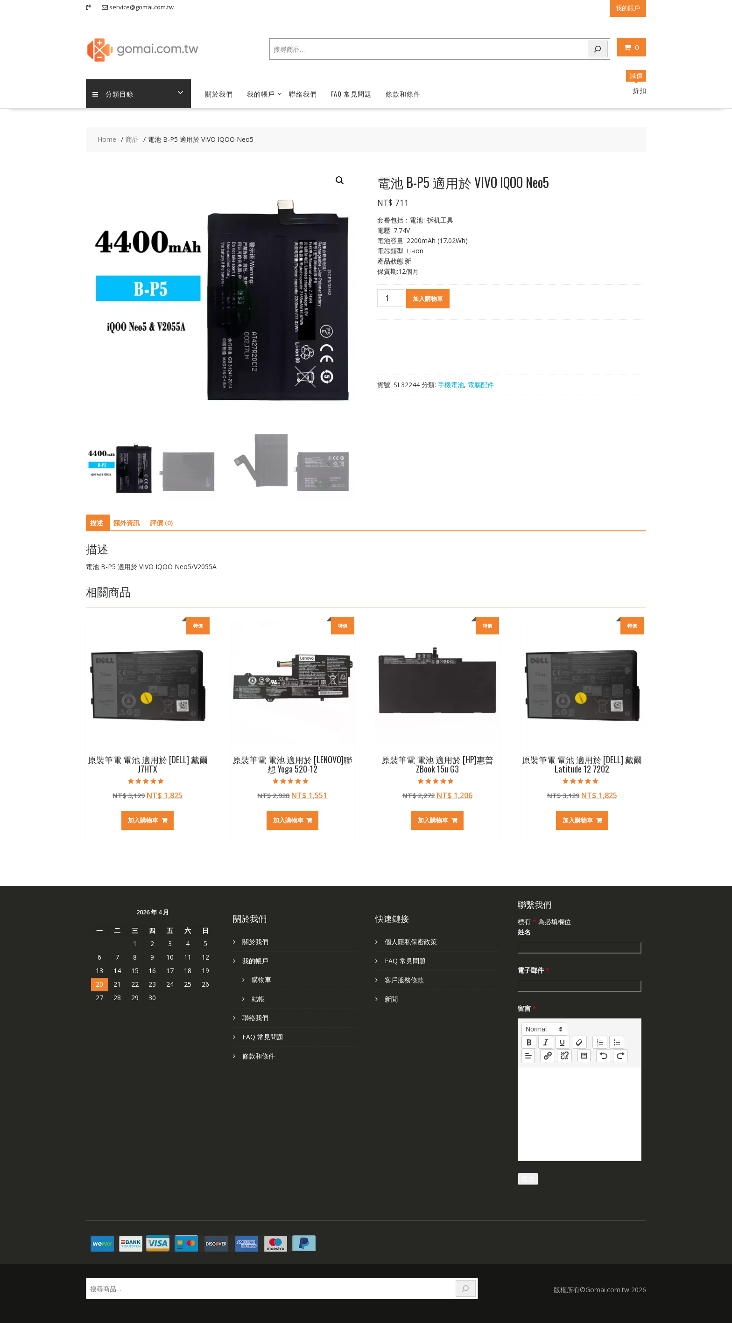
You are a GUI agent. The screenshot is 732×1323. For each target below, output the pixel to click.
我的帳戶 (261, 93)
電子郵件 (533, 969)
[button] (339, 180)
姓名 (524, 931)
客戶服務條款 (404, 979)
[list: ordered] (599, 1041)
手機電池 (451, 384)
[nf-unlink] (564, 1055)
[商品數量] (390, 297)
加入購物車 (428, 298)
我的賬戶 (628, 8)
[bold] (528, 1041)
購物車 (261, 979)
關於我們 (219, 93)
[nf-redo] (620, 1055)
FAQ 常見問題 (351, 93)
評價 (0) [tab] (161, 522)
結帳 (258, 998)
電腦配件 (481, 384)
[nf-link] (547, 1055)
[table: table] (584, 1055)
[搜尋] (598, 48)
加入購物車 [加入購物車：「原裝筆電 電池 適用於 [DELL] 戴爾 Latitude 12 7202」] (578, 820)
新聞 (391, 998)
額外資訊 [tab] (126, 522)
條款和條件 (403, 93)
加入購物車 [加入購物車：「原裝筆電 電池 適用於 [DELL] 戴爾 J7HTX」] (143, 820)
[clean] (579, 1041)
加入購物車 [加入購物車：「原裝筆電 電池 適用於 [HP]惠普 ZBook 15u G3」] (433, 820)
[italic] (545, 1041)
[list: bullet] (616, 1041)
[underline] (562, 1041)
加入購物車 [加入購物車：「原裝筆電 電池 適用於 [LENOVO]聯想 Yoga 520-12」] (288, 820)
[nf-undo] (603, 1055)
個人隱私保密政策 (411, 941)
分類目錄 (113, 93)
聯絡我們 (303, 93)
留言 (527, 1007)
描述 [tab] (96, 522)
